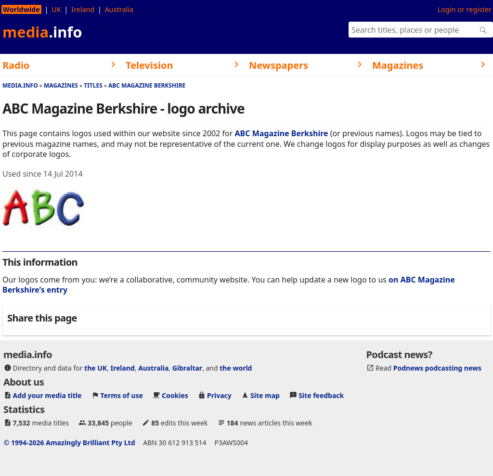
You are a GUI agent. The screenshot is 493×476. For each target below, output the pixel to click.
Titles (93, 85)
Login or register (465, 9)
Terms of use (122, 395)
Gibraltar (187, 368)
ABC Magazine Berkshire (146, 85)
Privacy (219, 395)
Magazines (61, 85)
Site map (265, 395)
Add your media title (47, 395)
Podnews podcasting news (437, 368)
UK (56, 9)
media (42, 32)
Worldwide (21, 9)
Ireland (82, 9)
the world (236, 368)
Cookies (175, 395)
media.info (20, 85)
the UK (95, 368)
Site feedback (321, 395)
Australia (119, 9)
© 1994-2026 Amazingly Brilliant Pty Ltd (69, 442)
